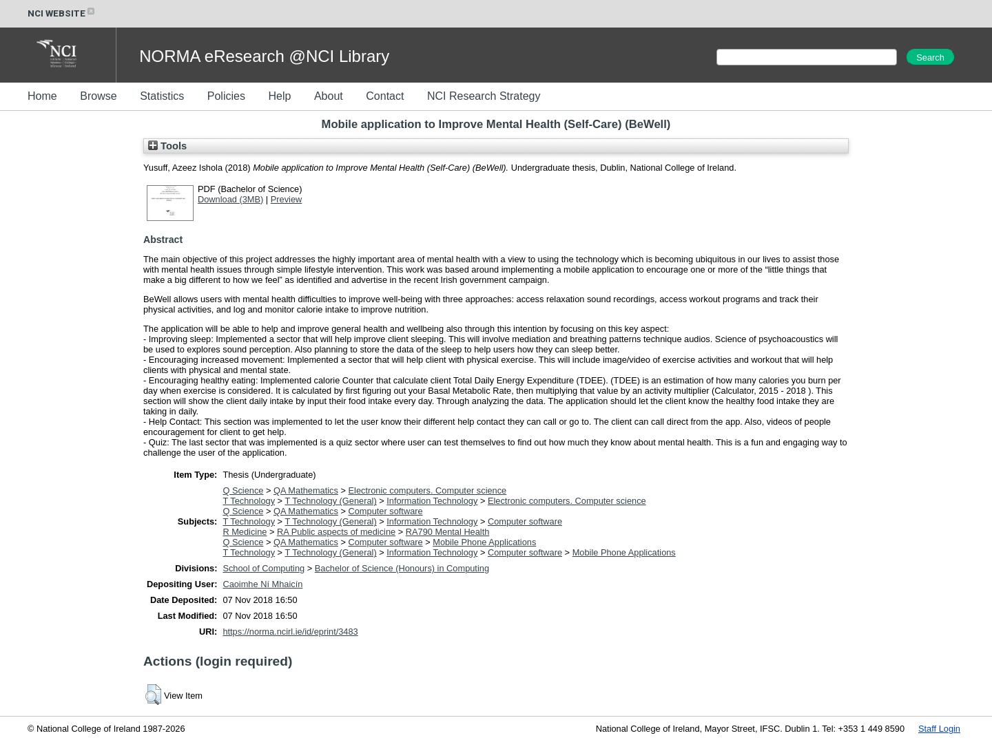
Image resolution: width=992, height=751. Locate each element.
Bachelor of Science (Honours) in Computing (402, 568)
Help (279, 96)
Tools (167, 145)
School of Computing (263, 568)
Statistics (162, 96)
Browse (98, 96)
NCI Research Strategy (484, 96)
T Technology (249, 501)
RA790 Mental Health (448, 532)
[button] (153, 694)
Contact (385, 96)
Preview (286, 199)
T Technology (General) (330, 501)
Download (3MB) (230, 199)
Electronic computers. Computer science (428, 490)
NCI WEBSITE (62, 13)
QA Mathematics (305, 490)
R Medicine (245, 532)
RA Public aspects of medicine (336, 532)
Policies (226, 96)
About (328, 96)
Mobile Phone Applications (484, 542)
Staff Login (939, 728)
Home (42, 96)
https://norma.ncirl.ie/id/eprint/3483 (290, 631)
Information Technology (431, 501)
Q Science (243, 490)
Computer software (386, 511)
